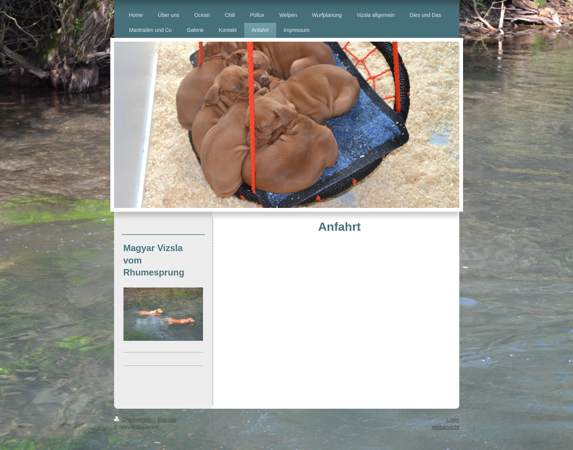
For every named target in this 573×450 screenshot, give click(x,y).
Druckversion (134, 420)
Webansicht (445, 427)
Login (452, 420)
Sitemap (166, 420)
